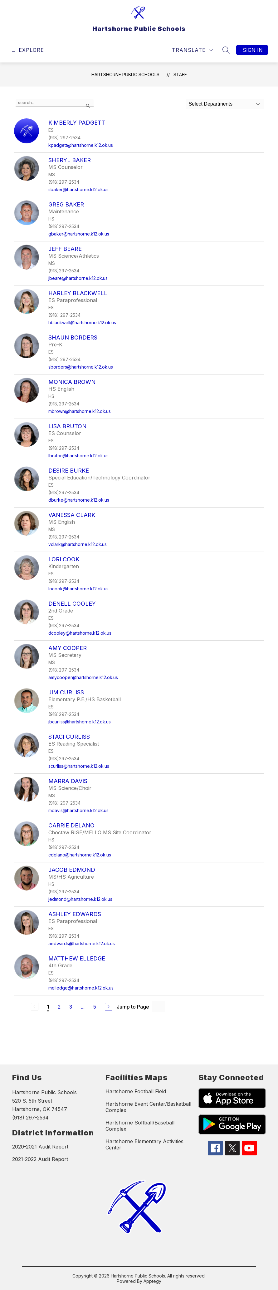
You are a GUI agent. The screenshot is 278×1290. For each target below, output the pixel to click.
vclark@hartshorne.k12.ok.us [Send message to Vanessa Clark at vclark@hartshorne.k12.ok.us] (77, 544)
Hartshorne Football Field (135, 1091)
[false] (55, 103)
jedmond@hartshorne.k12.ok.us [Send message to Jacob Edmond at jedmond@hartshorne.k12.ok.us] (80, 899)
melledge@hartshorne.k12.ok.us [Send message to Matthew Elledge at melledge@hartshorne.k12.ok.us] (81, 987)
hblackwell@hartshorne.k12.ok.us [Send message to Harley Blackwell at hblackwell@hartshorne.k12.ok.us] (82, 322)
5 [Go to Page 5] (94, 1007)
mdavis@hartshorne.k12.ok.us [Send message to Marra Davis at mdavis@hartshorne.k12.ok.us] (78, 810)
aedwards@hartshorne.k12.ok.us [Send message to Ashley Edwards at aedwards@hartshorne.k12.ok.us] (81, 943)
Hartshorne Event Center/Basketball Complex (148, 1107)
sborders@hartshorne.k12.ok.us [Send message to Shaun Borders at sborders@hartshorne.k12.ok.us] (80, 367)
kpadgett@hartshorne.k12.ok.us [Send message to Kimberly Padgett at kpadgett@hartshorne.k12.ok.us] (80, 145)
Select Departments (210, 104)
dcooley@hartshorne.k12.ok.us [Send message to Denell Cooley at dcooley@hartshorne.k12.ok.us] (79, 633)
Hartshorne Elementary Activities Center (144, 1144)
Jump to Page (133, 1007)
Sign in (253, 50)
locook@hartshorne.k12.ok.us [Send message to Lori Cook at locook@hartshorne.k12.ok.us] (78, 588)
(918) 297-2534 (30, 1117)
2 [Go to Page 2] (59, 1007)
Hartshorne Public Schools (125, 74)
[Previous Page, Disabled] (34, 1006)
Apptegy (152, 1281)
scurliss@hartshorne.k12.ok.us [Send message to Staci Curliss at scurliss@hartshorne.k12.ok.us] (78, 766)
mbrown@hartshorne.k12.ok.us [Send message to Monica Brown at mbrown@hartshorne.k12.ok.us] (79, 411)
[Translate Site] (192, 50)
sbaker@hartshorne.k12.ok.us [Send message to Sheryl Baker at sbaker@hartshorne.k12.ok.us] (78, 189)
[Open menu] (27, 50)
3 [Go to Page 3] (70, 1007)
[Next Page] (108, 1006)
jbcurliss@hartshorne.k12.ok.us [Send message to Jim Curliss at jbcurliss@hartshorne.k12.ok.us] (79, 721)
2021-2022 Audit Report (40, 1159)
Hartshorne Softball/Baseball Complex (139, 1125)
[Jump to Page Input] (158, 1006)
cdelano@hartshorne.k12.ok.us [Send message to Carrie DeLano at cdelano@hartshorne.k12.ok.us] (79, 854)
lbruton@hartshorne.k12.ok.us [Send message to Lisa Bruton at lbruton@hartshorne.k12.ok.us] (78, 455)
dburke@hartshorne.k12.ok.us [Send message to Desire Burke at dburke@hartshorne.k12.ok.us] (78, 500)
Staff (180, 74)
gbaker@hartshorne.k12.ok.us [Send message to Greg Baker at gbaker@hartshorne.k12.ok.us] (78, 233)
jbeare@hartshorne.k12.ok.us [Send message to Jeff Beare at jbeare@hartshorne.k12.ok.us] (78, 278)
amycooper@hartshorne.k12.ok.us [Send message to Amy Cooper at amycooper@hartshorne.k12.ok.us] (83, 677)
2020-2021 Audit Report (40, 1147)
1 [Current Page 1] (48, 1007)
